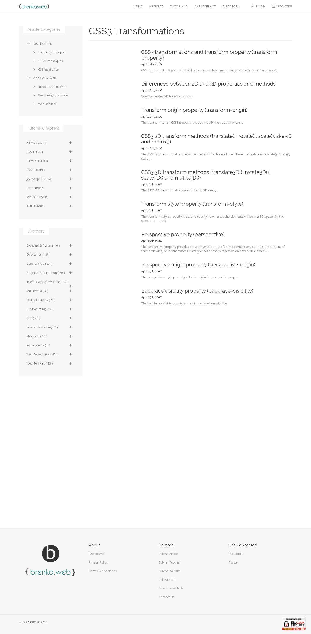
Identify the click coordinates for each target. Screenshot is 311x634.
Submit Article (168, 554)
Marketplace (205, 6)
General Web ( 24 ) (49, 263)
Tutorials (178, 6)
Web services (44, 104)
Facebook (236, 554)
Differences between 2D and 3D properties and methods (208, 84)
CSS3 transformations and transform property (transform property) (209, 55)
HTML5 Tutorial (49, 161)
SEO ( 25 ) (49, 318)
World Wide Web (41, 78)
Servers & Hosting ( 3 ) (49, 327)
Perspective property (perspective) (182, 234)
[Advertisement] (50, 450)
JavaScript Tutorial (49, 179)
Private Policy (98, 562)
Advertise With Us (171, 588)
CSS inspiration (45, 69)
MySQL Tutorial (49, 197)
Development (39, 43)
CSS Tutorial (49, 152)
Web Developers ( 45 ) (49, 354)
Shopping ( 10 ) (49, 336)
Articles (156, 6)
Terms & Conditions (103, 571)
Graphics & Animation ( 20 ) (49, 273)
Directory (231, 6)
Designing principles (49, 52)
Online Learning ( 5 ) (49, 300)
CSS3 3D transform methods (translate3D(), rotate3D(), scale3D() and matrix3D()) (205, 175)
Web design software (50, 95)
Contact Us (166, 597)
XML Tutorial (49, 206)
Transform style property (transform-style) (192, 204)
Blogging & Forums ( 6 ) (49, 245)
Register (282, 6)
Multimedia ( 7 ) (49, 291)
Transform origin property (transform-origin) (194, 110)
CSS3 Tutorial (49, 170)
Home (138, 6)
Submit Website (170, 571)
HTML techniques (47, 61)
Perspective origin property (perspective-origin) (198, 264)
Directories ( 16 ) (49, 254)
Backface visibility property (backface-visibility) (197, 291)
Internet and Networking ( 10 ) (49, 283)
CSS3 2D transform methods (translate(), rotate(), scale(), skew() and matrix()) (216, 139)
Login (258, 6)
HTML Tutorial (49, 142)
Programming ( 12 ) (49, 309)
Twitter (234, 562)
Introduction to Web (49, 86)
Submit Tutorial (169, 562)
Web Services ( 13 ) (49, 363)
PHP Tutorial (49, 188)
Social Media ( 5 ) (49, 345)
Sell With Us (167, 580)
